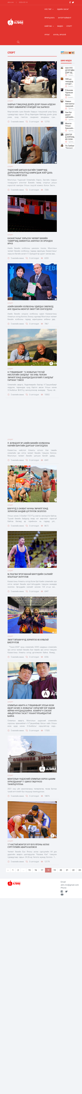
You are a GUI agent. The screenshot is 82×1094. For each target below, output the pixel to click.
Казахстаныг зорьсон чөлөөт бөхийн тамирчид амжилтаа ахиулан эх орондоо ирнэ (30, 241)
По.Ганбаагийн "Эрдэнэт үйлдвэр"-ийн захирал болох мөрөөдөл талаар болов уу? (69, 148)
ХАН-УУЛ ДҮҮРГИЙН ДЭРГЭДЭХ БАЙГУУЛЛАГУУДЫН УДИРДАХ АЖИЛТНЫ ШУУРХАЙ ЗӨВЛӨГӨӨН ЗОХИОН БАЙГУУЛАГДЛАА (69, 70)
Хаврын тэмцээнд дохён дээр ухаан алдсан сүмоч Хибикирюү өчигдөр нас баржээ (32, 105)
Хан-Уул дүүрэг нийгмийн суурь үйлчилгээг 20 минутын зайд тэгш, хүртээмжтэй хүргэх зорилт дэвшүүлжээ (69, 114)
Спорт (69, 26)
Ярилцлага (49, 18)
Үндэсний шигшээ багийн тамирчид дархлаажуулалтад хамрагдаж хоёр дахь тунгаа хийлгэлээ (30, 173)
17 (42, 870)
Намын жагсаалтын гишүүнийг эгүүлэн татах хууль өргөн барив (69, 103)
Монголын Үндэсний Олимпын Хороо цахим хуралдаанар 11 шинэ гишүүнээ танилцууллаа (31, 782)
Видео (60, 26)
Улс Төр (49, 9)
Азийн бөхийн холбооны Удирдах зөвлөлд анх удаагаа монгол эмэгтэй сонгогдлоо (30, 307)
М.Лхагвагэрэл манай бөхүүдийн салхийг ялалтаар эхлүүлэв (30, 575)
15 (29, 870)
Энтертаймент (64, 18)
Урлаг (47, 35)
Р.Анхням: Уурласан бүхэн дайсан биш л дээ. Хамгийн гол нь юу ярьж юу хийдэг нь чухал (69, 92)
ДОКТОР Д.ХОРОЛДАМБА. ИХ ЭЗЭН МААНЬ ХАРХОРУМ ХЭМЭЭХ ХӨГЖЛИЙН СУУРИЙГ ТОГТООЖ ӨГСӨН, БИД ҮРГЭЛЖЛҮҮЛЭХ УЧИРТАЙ (69, 136)
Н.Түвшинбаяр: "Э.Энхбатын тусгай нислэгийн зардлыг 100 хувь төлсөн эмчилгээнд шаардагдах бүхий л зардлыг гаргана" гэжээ (31, 376)
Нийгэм (49, 26)
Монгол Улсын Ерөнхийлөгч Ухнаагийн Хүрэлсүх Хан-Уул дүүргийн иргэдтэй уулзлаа (69, 125)
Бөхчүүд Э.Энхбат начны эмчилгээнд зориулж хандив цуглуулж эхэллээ (28, 509)
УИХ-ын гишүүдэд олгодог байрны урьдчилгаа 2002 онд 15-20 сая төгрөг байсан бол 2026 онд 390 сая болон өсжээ (69, 81)
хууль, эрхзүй (59, 35)
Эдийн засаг (63, 9)
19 (54, 870)
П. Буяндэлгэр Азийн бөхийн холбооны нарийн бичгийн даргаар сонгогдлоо (29, 444)
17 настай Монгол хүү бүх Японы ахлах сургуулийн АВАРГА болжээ (28, 845)
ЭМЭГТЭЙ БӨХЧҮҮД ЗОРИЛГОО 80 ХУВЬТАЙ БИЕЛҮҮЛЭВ (28, 641)
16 (36, 870)
